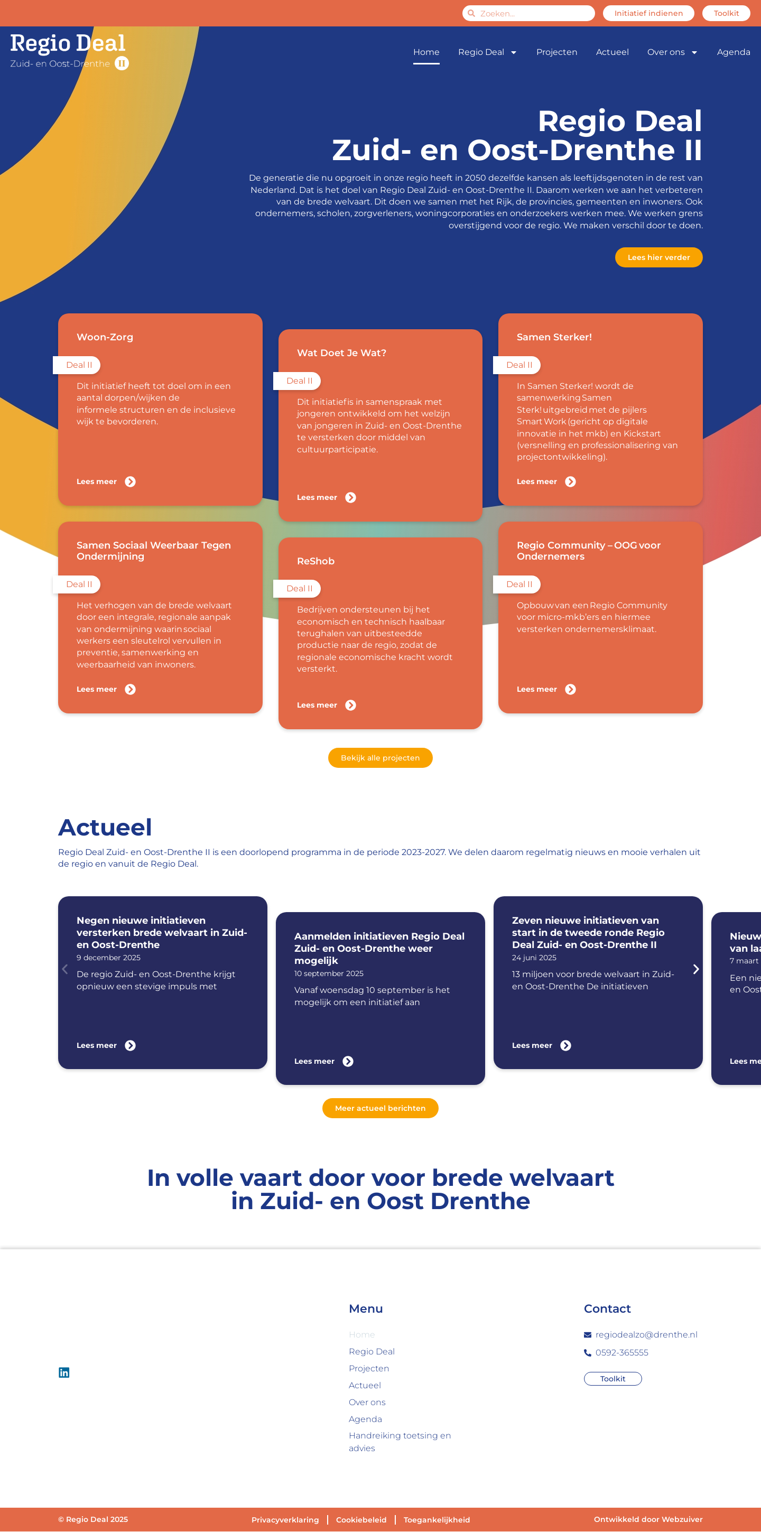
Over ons (673, 52)
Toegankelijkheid (437, 1520)
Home (426, 52)
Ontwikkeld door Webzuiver (648, 1520)
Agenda (733, 52)
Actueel (612, 52)
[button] (64, 969)
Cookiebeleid (361, 1520)
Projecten (557, 52)
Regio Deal (488, 52)
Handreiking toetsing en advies (400, 1442)
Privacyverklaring (285, 1520)
